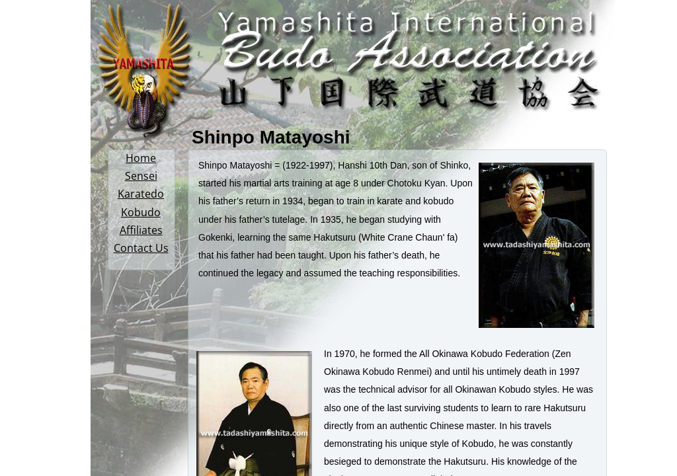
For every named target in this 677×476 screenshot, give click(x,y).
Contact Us (141, 248)
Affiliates (141, 230)
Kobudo (141, 212)
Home (141, 158)
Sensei (141, 176)
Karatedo (141, 193)
